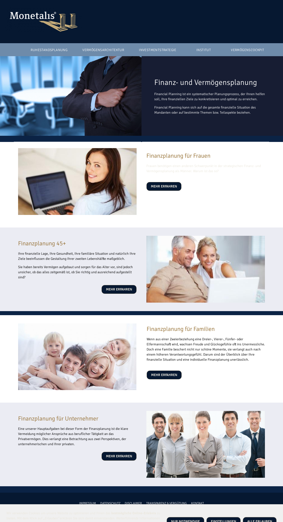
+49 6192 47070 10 (81, 511)
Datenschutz (110, 503)
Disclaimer (133, 503)
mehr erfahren (164, 186)
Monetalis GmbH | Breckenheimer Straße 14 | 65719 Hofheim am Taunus (149, 511)
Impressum (87, 503)
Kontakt (197, 503)
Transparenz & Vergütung (166, 503)
